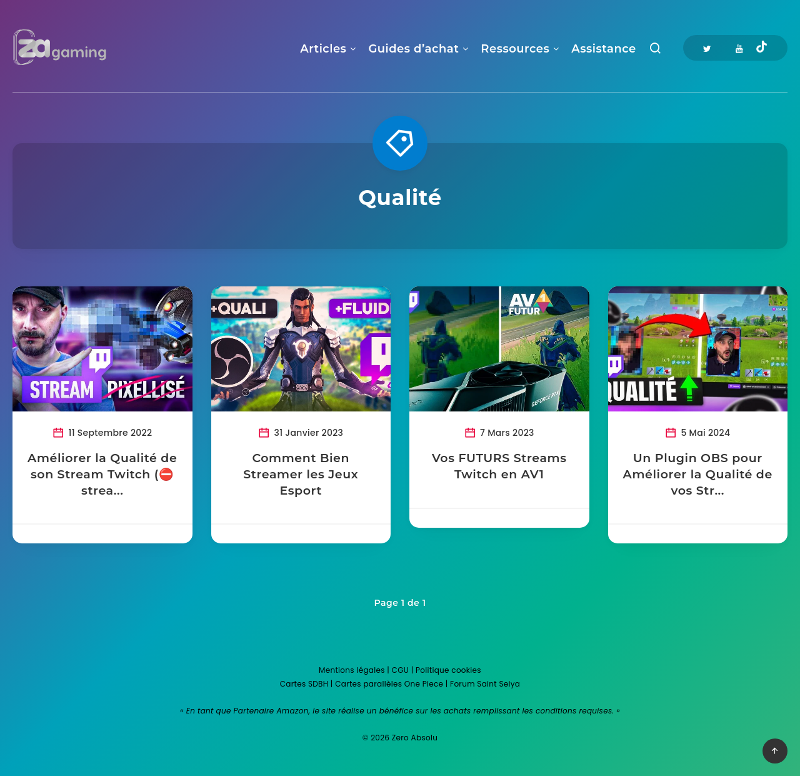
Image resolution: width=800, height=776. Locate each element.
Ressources (515, 49)
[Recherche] (655, 51)
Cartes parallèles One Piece (389, 683)
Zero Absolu (415, 737)
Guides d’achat (413, 49)
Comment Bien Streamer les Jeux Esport (300, 474)
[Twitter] (707, 48)
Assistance (603, 49)
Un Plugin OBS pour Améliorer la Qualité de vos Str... (697, 474)
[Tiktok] (762, 48)
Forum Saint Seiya (485, 683)
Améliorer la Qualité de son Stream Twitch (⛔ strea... (102, 474)
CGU (400, 670)
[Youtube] (739, 48)
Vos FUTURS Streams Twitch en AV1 (499, 466)
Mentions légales (352, 670)
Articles (323, 49)
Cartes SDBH (304, 683)
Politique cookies (448, 670)
